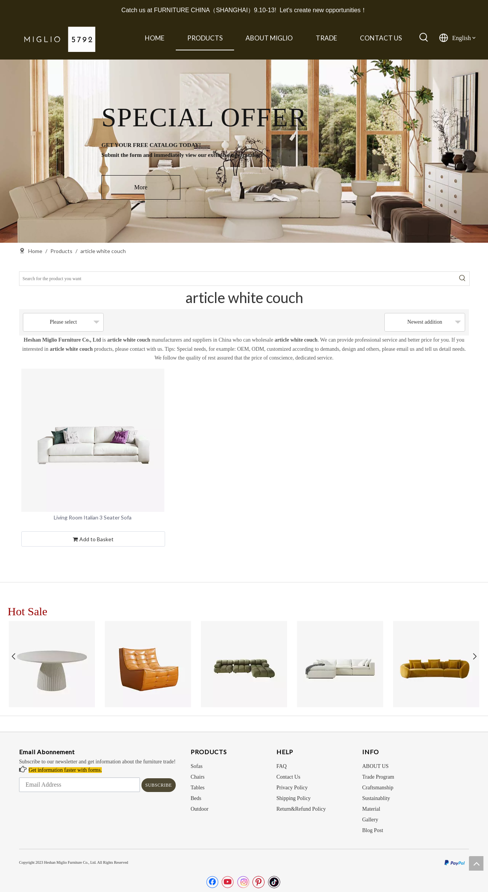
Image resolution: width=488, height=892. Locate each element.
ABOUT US (375, 766)
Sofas (196, 766)
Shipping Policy (293, 798)
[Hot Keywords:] (424, 38)
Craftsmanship (377, 787)
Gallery (370, 820)
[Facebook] (212, 882)
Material (371, 809)
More (141, 187)
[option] (244, 151)
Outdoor (200, 809)
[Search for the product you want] (237, 279)
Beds (196, 798)
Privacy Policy (292, 787)
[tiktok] (274, 882)
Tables (197, 787)
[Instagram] (243, 882)
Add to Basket (93, 539)
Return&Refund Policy (301, 809)
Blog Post (372, 830)
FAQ (281, 766)
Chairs (198, 777)
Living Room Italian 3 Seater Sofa (93, 517)
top (476, 863)
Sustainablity (376, 798)
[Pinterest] (258, 882)
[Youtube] (228, 882)
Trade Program (378, 777)
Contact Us (288, 777)
